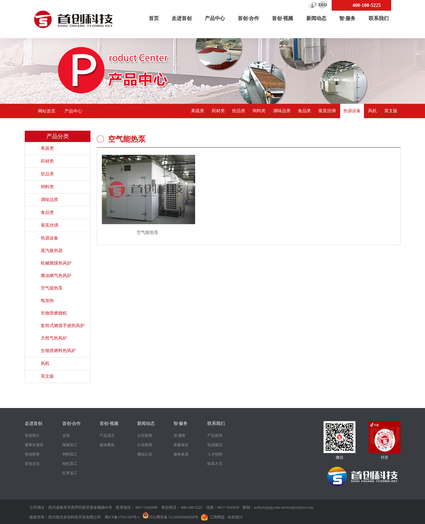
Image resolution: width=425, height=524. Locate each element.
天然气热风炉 (54, 338)
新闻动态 (316, 18)
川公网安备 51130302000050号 (171, 517)
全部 (66, 435)
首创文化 (32, 463)
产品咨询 (214, 435)
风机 (372, 110)
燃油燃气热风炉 (56, 275)
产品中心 (215, 18)
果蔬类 (197, 110)
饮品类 (238, 110)
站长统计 (235, 517)
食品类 (304, 110)
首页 (154, 18)
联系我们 (379, 18)
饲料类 (259, 110)
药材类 (218, 110)
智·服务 (347, 18)
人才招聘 (214, 454)
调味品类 (282, 110)
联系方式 (214, 463)
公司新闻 (144, 435)
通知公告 (144, 454)
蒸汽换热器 (52, 250)
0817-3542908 (147, 507)
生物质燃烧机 (54, 313)
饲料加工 (69, 454)
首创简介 (32, 435)
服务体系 (181, 454)
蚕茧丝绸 (327, 110)
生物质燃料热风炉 (58, 350)
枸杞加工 (69, 463)
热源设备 (352, 110)
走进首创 (182, 18)
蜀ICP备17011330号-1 (122, 517)
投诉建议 (214, 445)
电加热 (47, 300)
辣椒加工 (69, 445)
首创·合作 (248, 18)
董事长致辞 (34, 445)
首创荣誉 (32, 454)
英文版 (390, 110)
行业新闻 (144, 445)
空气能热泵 (52, 288)
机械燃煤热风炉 (56, 263)
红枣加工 (69, 473)
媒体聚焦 (107, 445)
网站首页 (46, 111)
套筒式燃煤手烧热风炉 (63, 325)
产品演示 (107, 435)
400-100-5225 (366, 5)
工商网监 (217, 517)
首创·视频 (282, 18)
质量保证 (181, 445)
